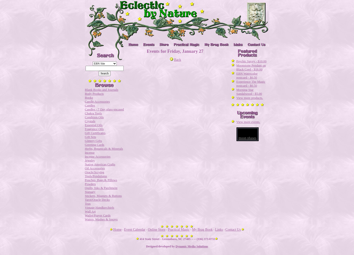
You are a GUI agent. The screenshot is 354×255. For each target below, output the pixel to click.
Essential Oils (94, 125)
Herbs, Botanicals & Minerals (104, 148)
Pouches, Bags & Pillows (101, 180)
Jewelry (90, 160)
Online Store (156, 229)
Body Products (94, 93)
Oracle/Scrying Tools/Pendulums (96, 174)
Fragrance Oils (94, 129)
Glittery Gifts (93, 141)
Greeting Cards (94, 145)
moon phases (247, 138)
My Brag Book (202, 229)
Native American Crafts (100, 164)
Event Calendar (135, 229)
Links (219, 229)
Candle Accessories (97, 101)
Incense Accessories (97, 156)
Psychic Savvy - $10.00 (251, 61)
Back (175, 60)
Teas (88, 203)
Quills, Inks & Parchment (101, 188)
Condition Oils (94, 117)
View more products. (249, 98)
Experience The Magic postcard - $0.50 (250, 83)
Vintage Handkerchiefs (99, 207)
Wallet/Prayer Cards (98, 215)
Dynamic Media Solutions (192, 246)
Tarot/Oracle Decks (97, 199)
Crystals (90, 121)
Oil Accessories (95, 168)
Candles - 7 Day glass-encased (104, 109)
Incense (90, 152)
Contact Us (233, 229)
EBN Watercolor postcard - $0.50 (246, 75)
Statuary (90, 192)
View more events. (248, 122)
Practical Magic (179, 229)
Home (117, 229)
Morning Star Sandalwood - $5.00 (249, 91)
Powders (90, 184)
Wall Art (90, 211)
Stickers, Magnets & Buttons (103, 196)
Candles (90, 105)
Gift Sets (90, 137)
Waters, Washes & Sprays (101, 219)
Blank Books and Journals (101, 90)
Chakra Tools (93, 113)
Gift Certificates (95, 133)
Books (89, 97)
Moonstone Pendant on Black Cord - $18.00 (251, 67)
